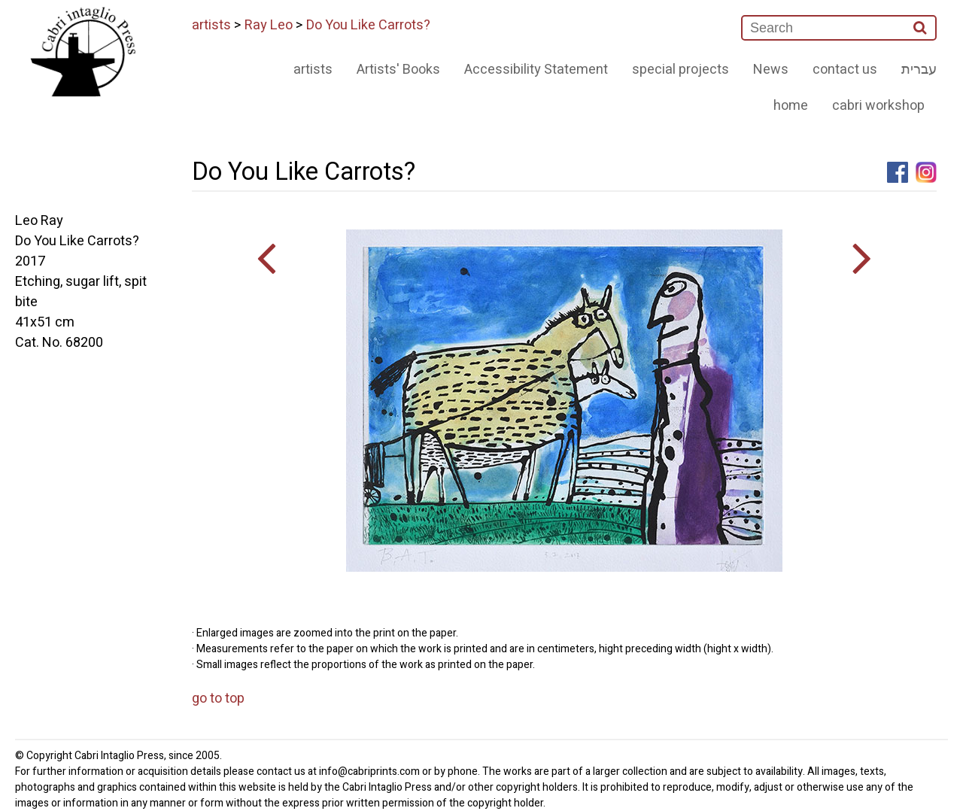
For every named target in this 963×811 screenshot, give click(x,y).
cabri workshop (878, 106)
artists (211, 25)
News (770, 69)
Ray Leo (269, 25)
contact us (845, 69)
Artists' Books (398, 69)
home (790, 106)
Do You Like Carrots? (368, 25)
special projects (680, 69)
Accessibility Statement (536, 69)
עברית (919, 69)
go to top (218, 698)
